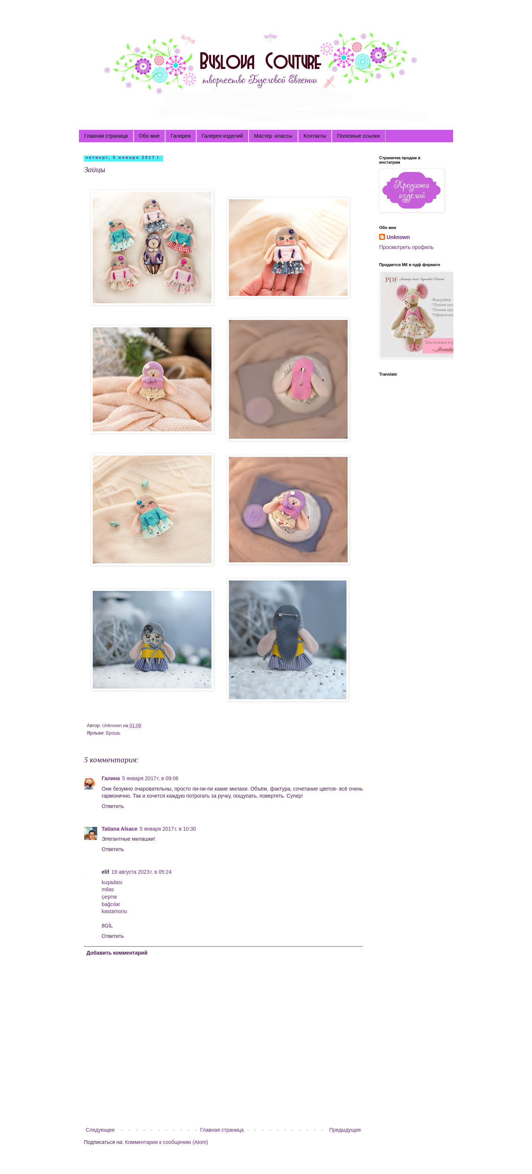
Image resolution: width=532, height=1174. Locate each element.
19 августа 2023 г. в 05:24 (141, 872)
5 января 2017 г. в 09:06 (150, 778)
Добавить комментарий (116, 953)
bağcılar (111, 904)
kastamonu (114, 911)
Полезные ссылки (358, 136)
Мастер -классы (273, 136)
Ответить (113, 806)
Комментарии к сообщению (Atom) (166, 1142)
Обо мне (149, 136)
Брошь (113, 733)
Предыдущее (345, 1130)
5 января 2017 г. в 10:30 (168, 829)
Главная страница (106, 136)
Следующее (100, 1130)
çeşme (109, 897)
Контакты (314, 136)
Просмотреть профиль (406, 247)
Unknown (398, 237)
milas (108, 889)
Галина (111, 778)
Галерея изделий (222, 136)
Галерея (181, 136)
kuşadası (112, 882)
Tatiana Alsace (120, 829)
